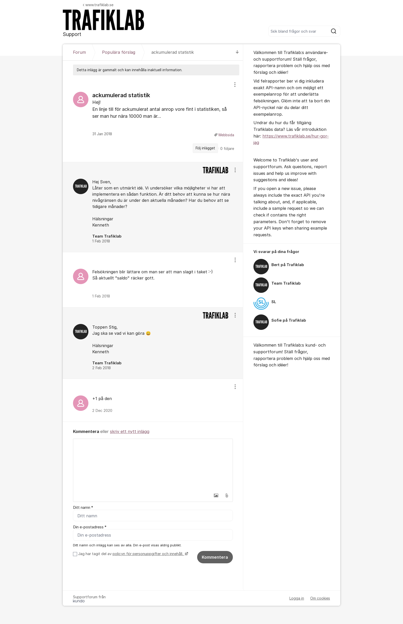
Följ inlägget (205, 148)
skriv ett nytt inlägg (129, 431)
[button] (216, 495)
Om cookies (320, 598)
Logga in (296, 598)
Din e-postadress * (89, 527)
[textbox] (153, 464)
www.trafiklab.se (98, 5)
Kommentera (215, 557)
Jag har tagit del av (132, 554)
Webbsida (226, 135)
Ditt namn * (83, 507)
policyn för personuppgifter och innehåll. (148, 554)
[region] (153, 118)
